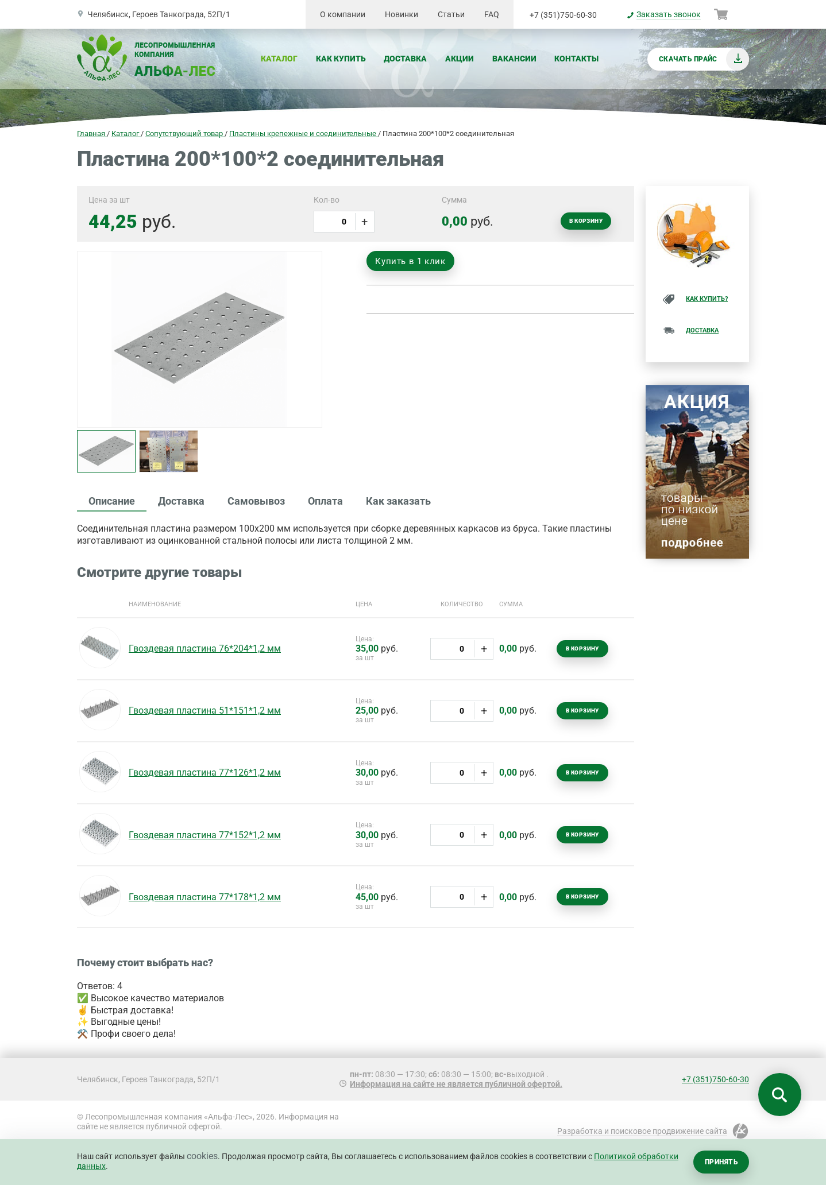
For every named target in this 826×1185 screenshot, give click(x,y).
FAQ (491, 14)
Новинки (401, 14)
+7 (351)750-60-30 (563, 15)
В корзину (586, 221)
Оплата (325, 501)
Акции (459, 58)
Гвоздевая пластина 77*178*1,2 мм (205, 897)
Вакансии (514, 58)
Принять (721, 1162)
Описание (111, 501)
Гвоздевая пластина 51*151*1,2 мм (205, 710)
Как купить (341, 58)
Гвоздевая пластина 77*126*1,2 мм (205, 772)
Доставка (405, 58)
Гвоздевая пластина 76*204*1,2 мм (205, 648)
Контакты (576, 58)
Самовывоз (256, 501)
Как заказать (398, 501)
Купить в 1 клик (410, 261)
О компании (342, 14)
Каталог (279, 58)
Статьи (451, 14)
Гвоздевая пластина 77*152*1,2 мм (205, 835)
